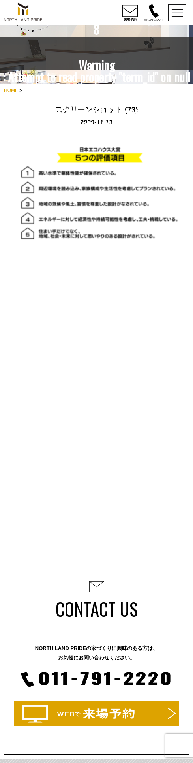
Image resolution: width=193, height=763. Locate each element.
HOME (11, 90)
